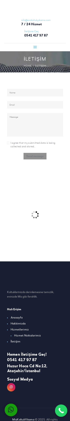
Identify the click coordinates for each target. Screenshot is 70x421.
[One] (35, 214)
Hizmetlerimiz (20, 329)
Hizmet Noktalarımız (27, 335)
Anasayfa (17, 317)
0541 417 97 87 (22, 359)
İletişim (16, 341)
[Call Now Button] (61, 411)
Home (28, 65)
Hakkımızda (18, 323)
